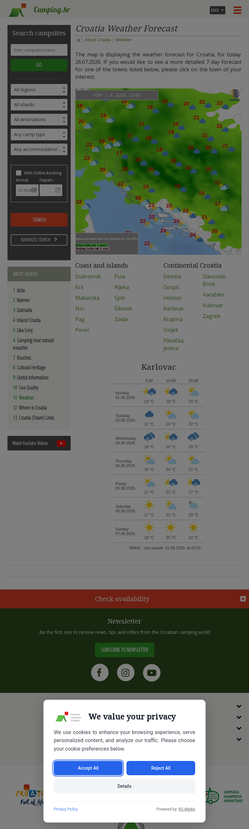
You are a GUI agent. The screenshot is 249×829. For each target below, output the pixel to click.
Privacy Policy (66, 809)
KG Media (186, 809)
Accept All (88, 768)
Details (124, 786)
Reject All (160, 768)
